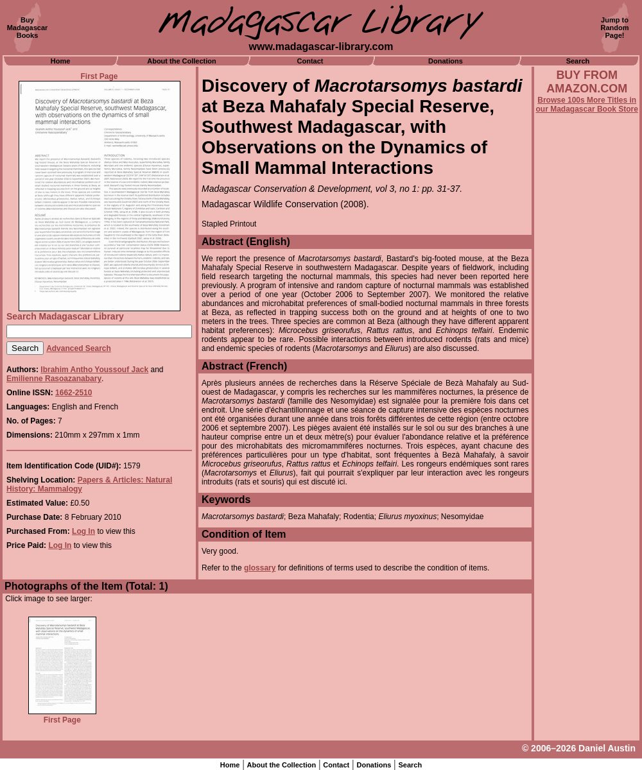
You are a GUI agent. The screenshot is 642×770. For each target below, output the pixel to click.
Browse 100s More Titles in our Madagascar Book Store (587, 105)
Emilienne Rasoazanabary (53, 378)
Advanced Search (78, 348)
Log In (83, 531)
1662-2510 (73, 392)
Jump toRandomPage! (615, 27)
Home (61, 61)
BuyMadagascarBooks (27, 27)
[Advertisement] (586, 460)
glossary (259, 567)
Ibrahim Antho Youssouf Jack (94, 369)
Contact (310, 61)
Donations (445, 61)
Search (578, 61)
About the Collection (181, 61)
